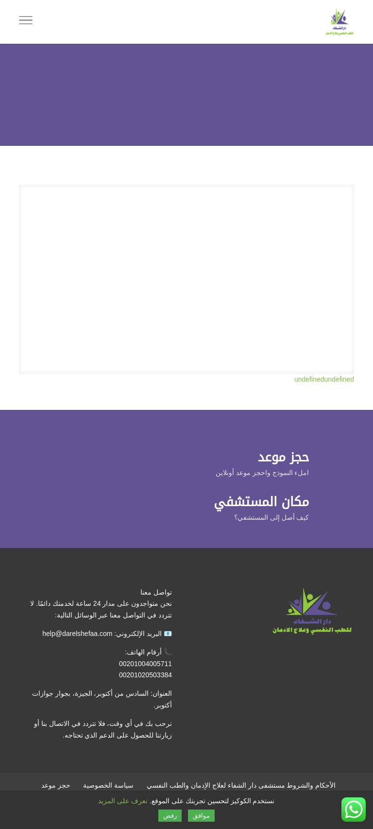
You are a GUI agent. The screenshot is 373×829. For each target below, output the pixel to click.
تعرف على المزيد (123, 801)
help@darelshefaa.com (77, 633)
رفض (170, 815)
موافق (201, 815)
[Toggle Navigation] (26, 22)
